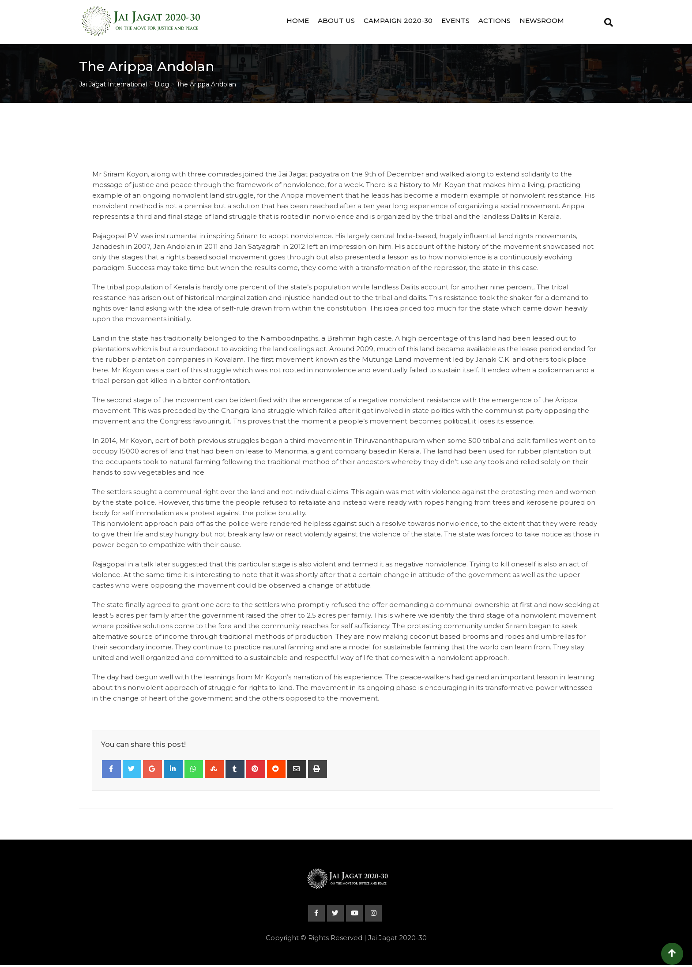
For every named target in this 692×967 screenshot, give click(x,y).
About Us (336, 20)
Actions (494, 20)
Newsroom (541, 20)
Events (455, 20)
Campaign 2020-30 (398, 20)
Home (297, 20)
